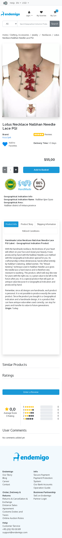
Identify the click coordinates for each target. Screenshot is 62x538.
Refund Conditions (30, 231)
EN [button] (17, 2)
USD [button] (24, 2)
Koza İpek (6, 137)
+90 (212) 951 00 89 (11, 529)
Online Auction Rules (13, 518)
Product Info (11, 224)
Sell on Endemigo (42, 495)
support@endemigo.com (14, 532)
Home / (6, 35)
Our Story (7, 474)
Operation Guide (42, 487)
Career (5, 481)
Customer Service (11, 526)
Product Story (27, 224)
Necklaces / (48, 35)
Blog (4, 478)
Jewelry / (36, 35)
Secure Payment (42, 474)
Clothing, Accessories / (21, 35)
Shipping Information (46, 224)
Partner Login (40, 498)
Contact (6, 484)
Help (12, 2)
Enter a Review (30, 392)
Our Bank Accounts (43, 484)
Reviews (48, 134)
